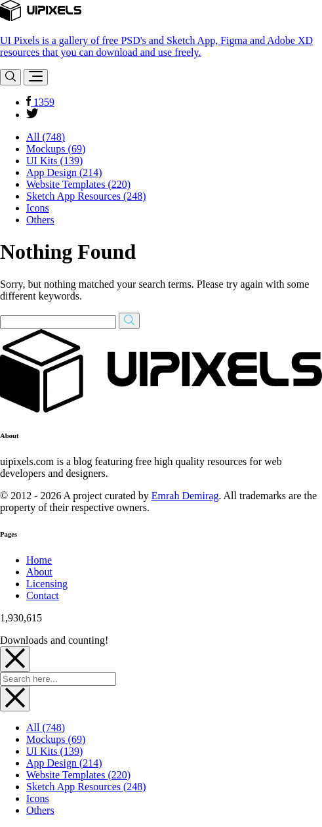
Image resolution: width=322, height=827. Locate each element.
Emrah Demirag (185, 495)
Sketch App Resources (86, 196)
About (39, 571)
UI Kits (54, 160)
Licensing (47, 583)
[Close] (15, 659)
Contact (42, 595)
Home (39, 560)
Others (40, 219)
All (45, 137)
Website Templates (78, 184)
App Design (64, 172)
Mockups (55, 148)
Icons (37, 207)
